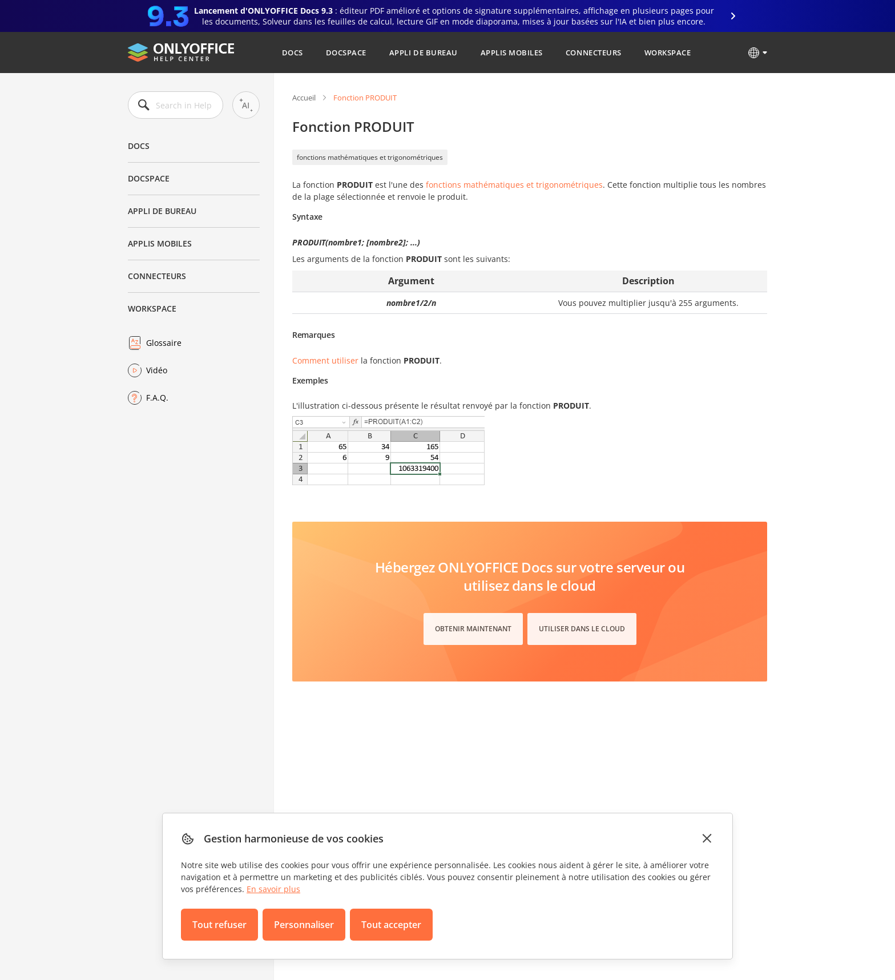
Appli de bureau (423, 52)
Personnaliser (304, 924)
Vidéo (156, 370)
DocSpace (346, 52)
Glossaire (164, 342)
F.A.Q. (157, 397)
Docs (292, 52)
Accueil (304, 97)
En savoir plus (273, 889)
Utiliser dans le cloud (582, 629)
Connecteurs (594, 52)
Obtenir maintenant (473, 629)
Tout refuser (219, 924)
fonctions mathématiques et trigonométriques (370, 157)
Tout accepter (391, 924)
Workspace (667, 52)
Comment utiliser (325, 360)
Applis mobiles (512, 52)
